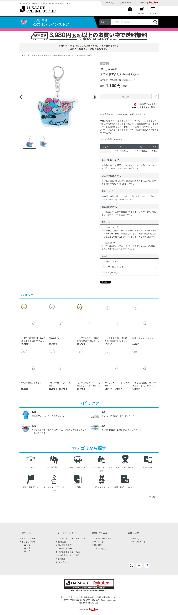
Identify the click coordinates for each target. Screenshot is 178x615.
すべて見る (152, 497)
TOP (21, 55)
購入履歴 (98, 545)
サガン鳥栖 (30, 55)
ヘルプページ (119, 168)
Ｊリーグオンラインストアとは (71, 538)
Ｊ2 (28, 548)
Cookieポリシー (65, 548)
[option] (57, 97)
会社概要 (62, 559)
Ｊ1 (28, 545)
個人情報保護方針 (65, 545)
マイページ (99, 542)
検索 (155, 22)
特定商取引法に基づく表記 (69, 552)
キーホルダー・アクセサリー (50, 55)
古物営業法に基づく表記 (68, 555)
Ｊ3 (28, 551)
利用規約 (62, 542)
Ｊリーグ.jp (109, 3)
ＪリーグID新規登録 (103, 538)
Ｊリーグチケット (124, 3)
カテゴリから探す (29, 538)
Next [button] (94, 97)
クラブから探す (28, 542)
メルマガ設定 (100, 548)
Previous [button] (20, 97)
